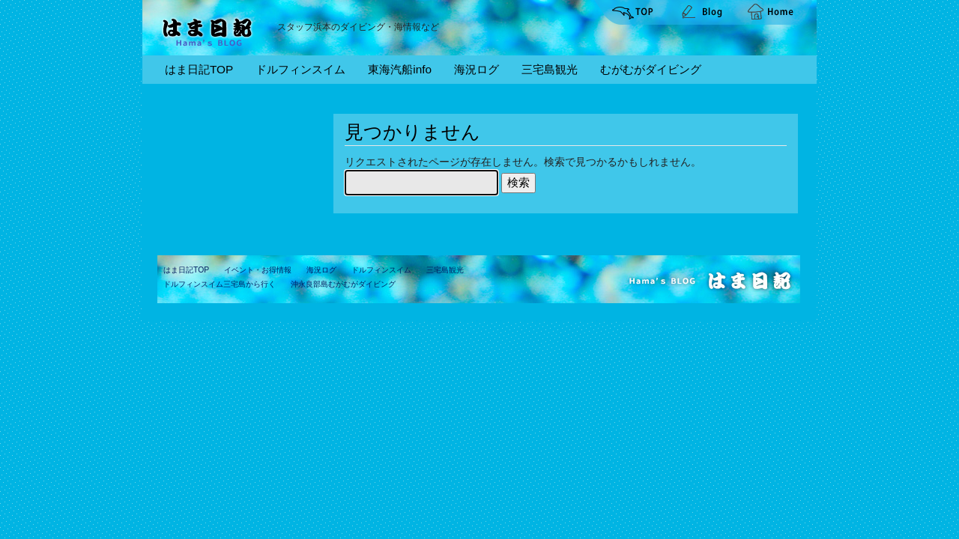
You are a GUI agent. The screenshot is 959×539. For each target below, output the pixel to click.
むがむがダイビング (650, 69)
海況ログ (476, 69)
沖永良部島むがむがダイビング (343, 284)
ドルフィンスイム (300, 69)
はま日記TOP (199, 69)
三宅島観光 (549, 69)
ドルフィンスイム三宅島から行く (219, 284)
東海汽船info (400, 69)
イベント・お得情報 (257, 270)
